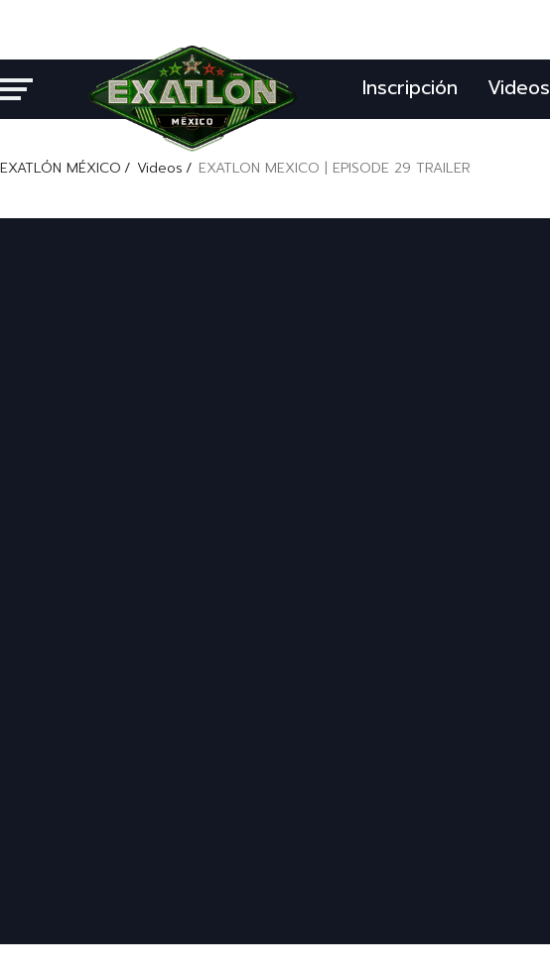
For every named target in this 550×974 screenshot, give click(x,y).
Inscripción (410, 87)
